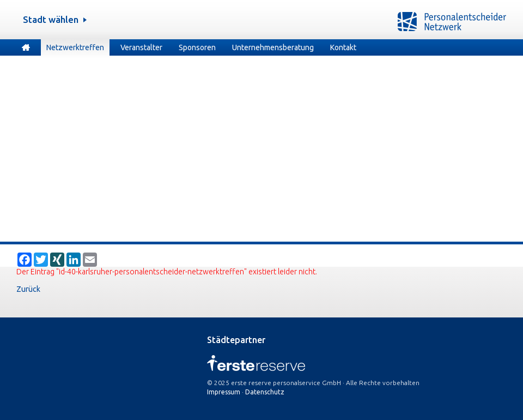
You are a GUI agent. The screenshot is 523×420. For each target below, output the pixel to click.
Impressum (223, 391)
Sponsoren (197, 47)
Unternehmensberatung (273, 47)
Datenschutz (264, 391)
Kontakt (343, 47)
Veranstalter (141, 47)
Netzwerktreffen (75, 47)
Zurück (28, 289)
